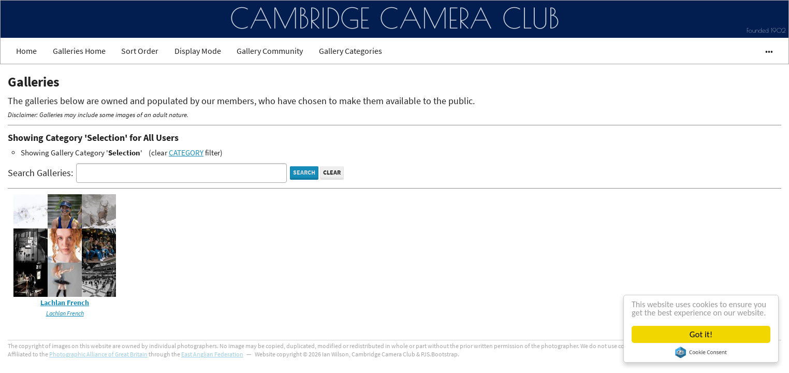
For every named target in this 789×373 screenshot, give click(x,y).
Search (304, 172)
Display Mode (197, 51)
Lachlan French (64, 302)
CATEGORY (186, 152)
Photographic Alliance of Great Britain (98, 354)
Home (26, 51)
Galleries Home (79, 51)
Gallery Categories (350, 51)
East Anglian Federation (212, 354)
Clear (332, 172)
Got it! (701, 334)
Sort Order (139, 51)
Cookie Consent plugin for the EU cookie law (701, 352)
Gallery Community (270, 51)
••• (764, 51)
